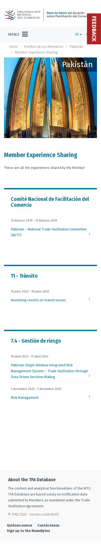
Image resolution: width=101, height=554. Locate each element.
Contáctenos (48, 525)
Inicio (13, 47)
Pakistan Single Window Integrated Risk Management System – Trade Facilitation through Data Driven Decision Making (49, 371)
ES (78, 34)
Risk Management (25, 398)
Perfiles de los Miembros (43, 47)
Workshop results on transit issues (38, 300)
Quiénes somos (19, 525)
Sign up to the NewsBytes (28, 531)
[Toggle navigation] (18, 34)
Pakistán (76, 47)
